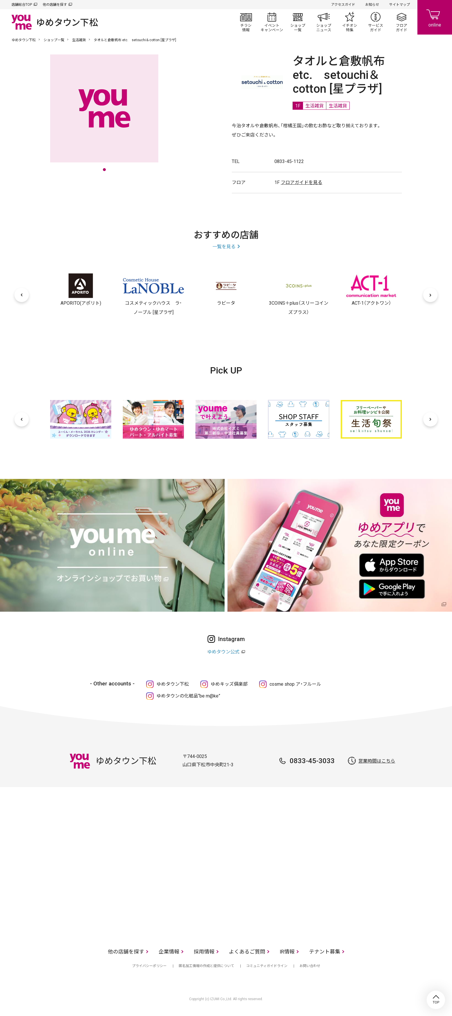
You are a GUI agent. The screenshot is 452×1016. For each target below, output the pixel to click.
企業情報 (169, 952)
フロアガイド (402, 22)
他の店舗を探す (55, 5)
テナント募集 (324, 952)
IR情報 (287, 952)
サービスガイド (376, 22)
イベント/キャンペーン (272, 22)
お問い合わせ (310, 966)
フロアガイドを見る (301, 182)
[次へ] (430, 295)
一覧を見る (224, 246)
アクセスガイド (343, 5)
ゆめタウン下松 (24, 40)
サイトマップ (399, 5)
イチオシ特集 (350, 22)
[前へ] (21, 295)
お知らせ (372, 5)
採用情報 (204, 952)
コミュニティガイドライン (266, 966)
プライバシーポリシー (149, 966)
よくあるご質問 (247, 952)
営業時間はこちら (376, 761)
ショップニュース (324, 22)
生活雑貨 (79, 40)
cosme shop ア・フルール (295, 684)
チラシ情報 (246, 22)
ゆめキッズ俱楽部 (229, 684)
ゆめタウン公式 (223, 652)
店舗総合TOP (22, 5)
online (434, 17)
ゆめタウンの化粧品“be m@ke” (188, 696)
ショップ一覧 (298, 22)
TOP (436, 1000)
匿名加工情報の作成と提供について (206, 966)
